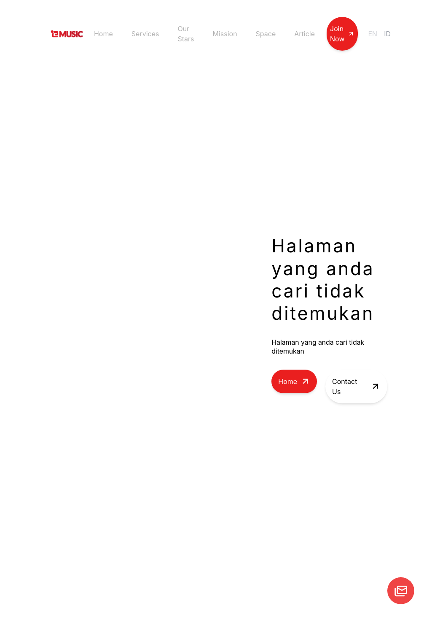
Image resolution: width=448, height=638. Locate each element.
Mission (224, 34)
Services (145, 34)
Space (266, 34)
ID (387, 34)
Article (304, 34)
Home (103, 34)
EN (372, 34)
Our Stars (185, 33)
